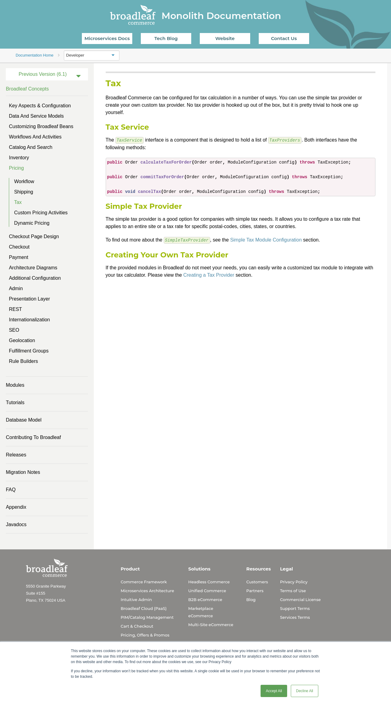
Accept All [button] (274, 691)
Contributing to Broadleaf (33, 437)
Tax (18, 202)
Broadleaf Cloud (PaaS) (143, 608)
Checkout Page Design (34, 236)
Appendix (16, 507)
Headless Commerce (209, 581)
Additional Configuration (35, 278)
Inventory (19, 157)
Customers (257, 581)
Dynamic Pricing (31, 223)
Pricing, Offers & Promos (145, 635)
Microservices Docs (107, 38)
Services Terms (295, 617)
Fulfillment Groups (29, 350)
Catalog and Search (30, 147)
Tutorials (15, 402)
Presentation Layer (29, 298)
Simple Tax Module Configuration (266, 239)
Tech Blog (165, 38)
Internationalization (29, 319)
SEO (14, 330)
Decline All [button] (304, 691)
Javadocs (16, 524)
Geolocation (22, 340)
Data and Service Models (36, 116)
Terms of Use (293, 590)
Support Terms (295, 608)
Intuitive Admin (136, 599)
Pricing (16, 168)
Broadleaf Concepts (27, 88)
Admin (16, 288)
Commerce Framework (144, 581)
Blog (251, 599)
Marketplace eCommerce (200, 612)
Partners (254, 590)
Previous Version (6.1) (43, 74)
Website (225, 38)
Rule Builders (23, 361)
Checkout (19, 246)
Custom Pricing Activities (41, 212)
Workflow (24, 181)
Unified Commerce (207, 590)
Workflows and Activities (35, 136)
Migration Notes (23, 472)
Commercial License (300, 599)
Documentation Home (34, 55)
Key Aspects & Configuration (40, 105)
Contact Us (284, 38)
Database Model (24, 420)
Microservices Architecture (147, 590)
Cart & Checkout (137, 626)
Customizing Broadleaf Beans (41, 126)
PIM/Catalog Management (147, 617)
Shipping (23, 191)
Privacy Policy (294, 581)
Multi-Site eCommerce (210, 624)
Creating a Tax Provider (208, 274)
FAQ (11, 489)
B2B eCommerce (205, 599)
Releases (16, 454)
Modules (15, 385)
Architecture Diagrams (33, 267)
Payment (18, 257)
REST (15, 309)
